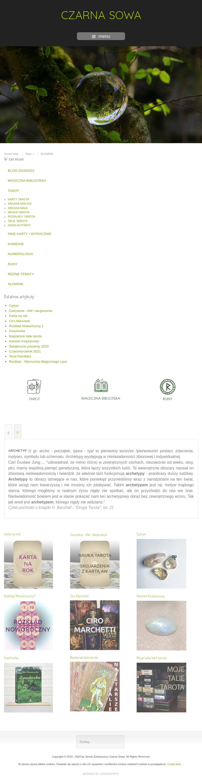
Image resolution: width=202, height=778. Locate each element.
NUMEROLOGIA (20, 253)
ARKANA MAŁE (18, 206)
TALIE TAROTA (17, 219)
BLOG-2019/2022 (21, 169)
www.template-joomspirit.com (101, 774)
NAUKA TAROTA (18, 211)
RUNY (12, 262)
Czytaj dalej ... (175, 764)
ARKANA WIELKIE (20, 202)
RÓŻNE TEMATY (21, 273)
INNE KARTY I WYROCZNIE (29, 232)
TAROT (13, 189)
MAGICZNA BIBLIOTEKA (27, 179)
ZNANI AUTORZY (19, 223)
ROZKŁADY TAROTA (21, 215)
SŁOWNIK (15, 283)
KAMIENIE (16, 243)
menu (101, 36)
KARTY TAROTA (18, 198)
